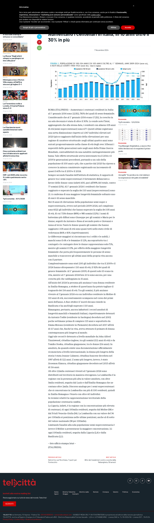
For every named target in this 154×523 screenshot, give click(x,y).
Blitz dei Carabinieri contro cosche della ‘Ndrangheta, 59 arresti (100, 461)
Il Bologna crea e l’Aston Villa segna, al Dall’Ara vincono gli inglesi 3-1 (13, 82)
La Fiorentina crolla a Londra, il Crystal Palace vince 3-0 (13, 105)
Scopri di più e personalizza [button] (34, 27)
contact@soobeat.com (63, 515)
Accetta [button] (128, 27)
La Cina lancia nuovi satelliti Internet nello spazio (12, 129)
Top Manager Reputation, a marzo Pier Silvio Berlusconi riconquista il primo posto (134, 148)
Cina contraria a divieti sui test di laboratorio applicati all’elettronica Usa (15, 153)
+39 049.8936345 (46, 515)
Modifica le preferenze (33, 519)
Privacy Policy (8, 519)
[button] (133, 6)
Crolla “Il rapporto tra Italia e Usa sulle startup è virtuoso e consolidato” (14, 34)
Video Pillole (7, 53)
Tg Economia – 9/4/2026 (14, 198)
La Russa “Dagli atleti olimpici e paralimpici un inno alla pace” (13, 58)
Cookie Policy (19, 519)
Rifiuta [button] (113, 27)
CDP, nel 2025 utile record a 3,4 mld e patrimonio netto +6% (15, 177)
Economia (6, 196)
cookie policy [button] (95, 15)
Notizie (5, 77)
